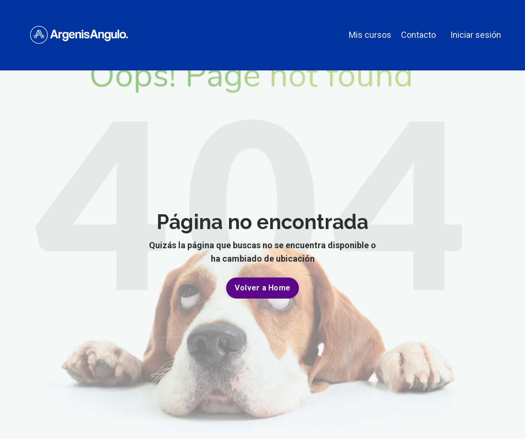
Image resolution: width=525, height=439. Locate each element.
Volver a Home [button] (262, 287)
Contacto (418, 35)
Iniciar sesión (475, 35)
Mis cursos (370, 35)
